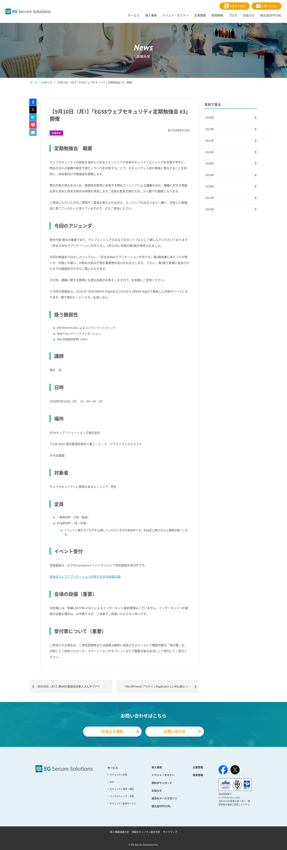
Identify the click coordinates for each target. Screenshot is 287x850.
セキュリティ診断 (118, 774)
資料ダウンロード (162, 783)
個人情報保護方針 (119, 832)
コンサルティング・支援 (122, 796)
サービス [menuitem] (134, 15)
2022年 (209, 140)
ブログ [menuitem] (233, 15)
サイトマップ (170, 832)
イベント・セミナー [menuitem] (175, 15)
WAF (112, 782)
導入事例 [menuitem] (151, 15)
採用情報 (198, 775)
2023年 (209, 129)
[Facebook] (223, 770)
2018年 (209, 186)
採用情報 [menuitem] (217, 15)
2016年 (209, 209)
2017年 (209, 198)
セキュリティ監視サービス (123, 803)
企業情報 (198, 767)
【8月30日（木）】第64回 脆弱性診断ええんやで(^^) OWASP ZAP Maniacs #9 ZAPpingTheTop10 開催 (72, 686)
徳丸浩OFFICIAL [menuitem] (271, 15)
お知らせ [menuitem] (249, 15)
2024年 (209, 118)
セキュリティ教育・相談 (122, 789)
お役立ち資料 (234, 6)
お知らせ (56, 133)
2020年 (209, 163)
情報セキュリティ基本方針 (146, 832)
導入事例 (157, 767)
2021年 (209, 152)
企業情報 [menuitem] (200, 15)
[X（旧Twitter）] (235, 769)
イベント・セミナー (163, 775)
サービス (112, 768)
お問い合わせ (266, 6)
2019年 (209, 175)
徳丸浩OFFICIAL (161, 806)
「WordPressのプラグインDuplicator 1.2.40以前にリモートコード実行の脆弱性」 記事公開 (161, 686)
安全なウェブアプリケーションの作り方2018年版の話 (85, 576)
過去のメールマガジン (164, 798)
